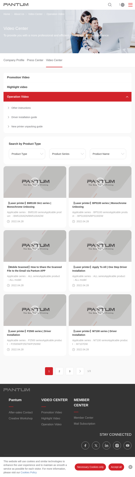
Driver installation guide (24, 117)
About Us (19, 14)
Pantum (15, 400)
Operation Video (18, 96)
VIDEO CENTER (54, 400)
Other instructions (21, 107)
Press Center (35, 60)
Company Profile (14, 60)
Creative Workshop (21, 418)
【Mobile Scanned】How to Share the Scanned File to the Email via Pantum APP (34, 269)
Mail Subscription (84, 423)
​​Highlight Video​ (50, 418)
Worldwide (122, 5)
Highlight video (17, 87)
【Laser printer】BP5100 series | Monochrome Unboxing (99, 205)
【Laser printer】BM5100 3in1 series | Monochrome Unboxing (29, 205)
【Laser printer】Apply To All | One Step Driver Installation (99, 269)
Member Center (83, 417)
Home (7, 14)
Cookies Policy (29, 472)
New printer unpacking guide (27, 126)
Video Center (35, 14)
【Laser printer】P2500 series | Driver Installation (29, 333)
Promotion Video (18, 77)
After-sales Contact (21, 412)
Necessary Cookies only (90, 467)
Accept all (116, 467)
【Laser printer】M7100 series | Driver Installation (94, 333)
